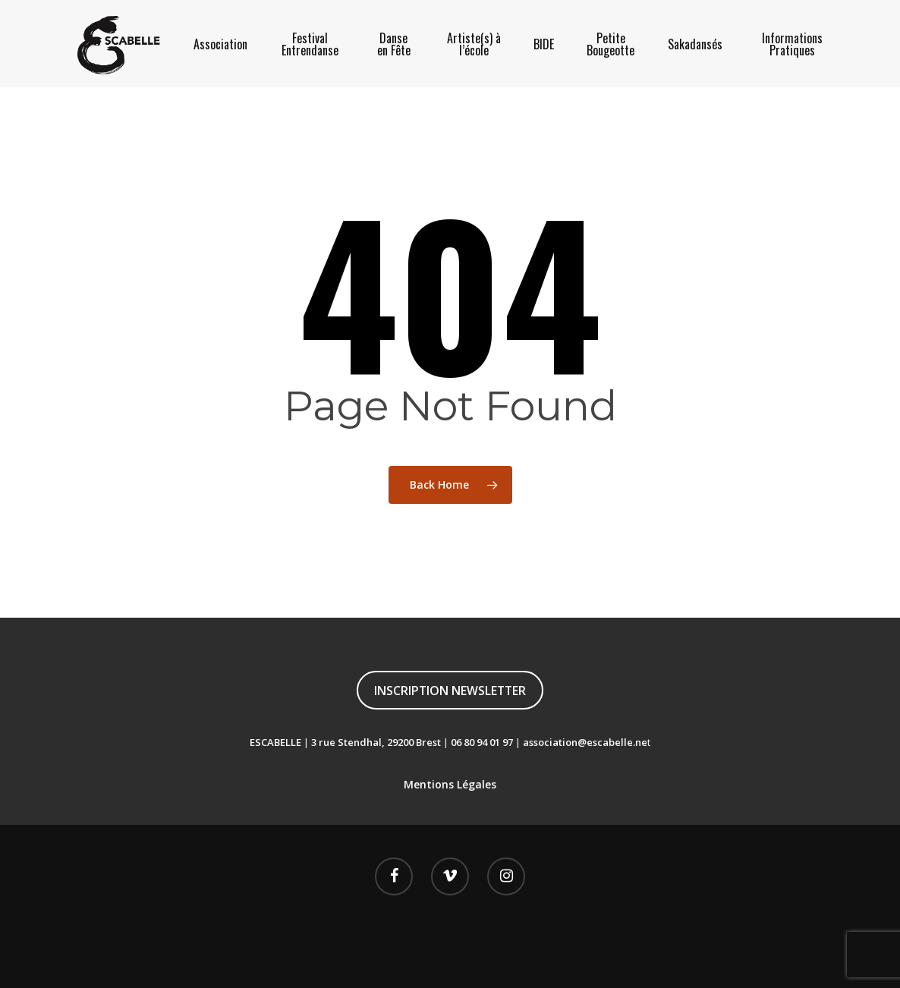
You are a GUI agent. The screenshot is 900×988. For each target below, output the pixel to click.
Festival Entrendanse (310, 44)
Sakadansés (695, 44)
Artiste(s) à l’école (474, 44)
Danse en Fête (394, 44)
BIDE (543, 44)
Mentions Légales (450, 784)
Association (220, 44)
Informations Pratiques (792, 44)
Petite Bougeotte (610, 44)
